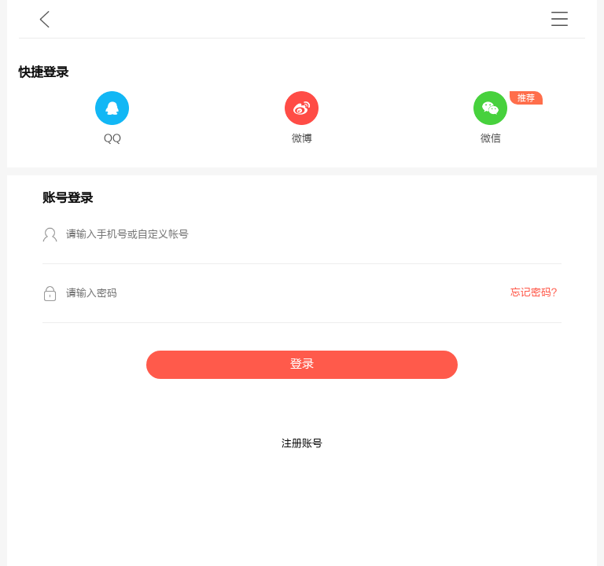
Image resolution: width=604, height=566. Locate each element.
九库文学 (44, 19)
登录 (302, 364)
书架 (559, 19)
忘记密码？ (536, 292)
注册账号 (302, 443)
